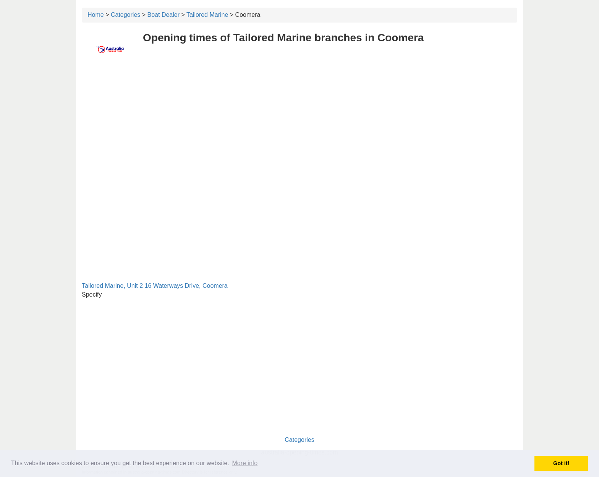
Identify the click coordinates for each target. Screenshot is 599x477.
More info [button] (244, 463)
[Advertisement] (299, 121)
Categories (125, 14)
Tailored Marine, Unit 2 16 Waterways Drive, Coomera (155, 285)
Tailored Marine (207, 14)
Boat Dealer (163, 14)
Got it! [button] (561, 463)
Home (95, 14)
